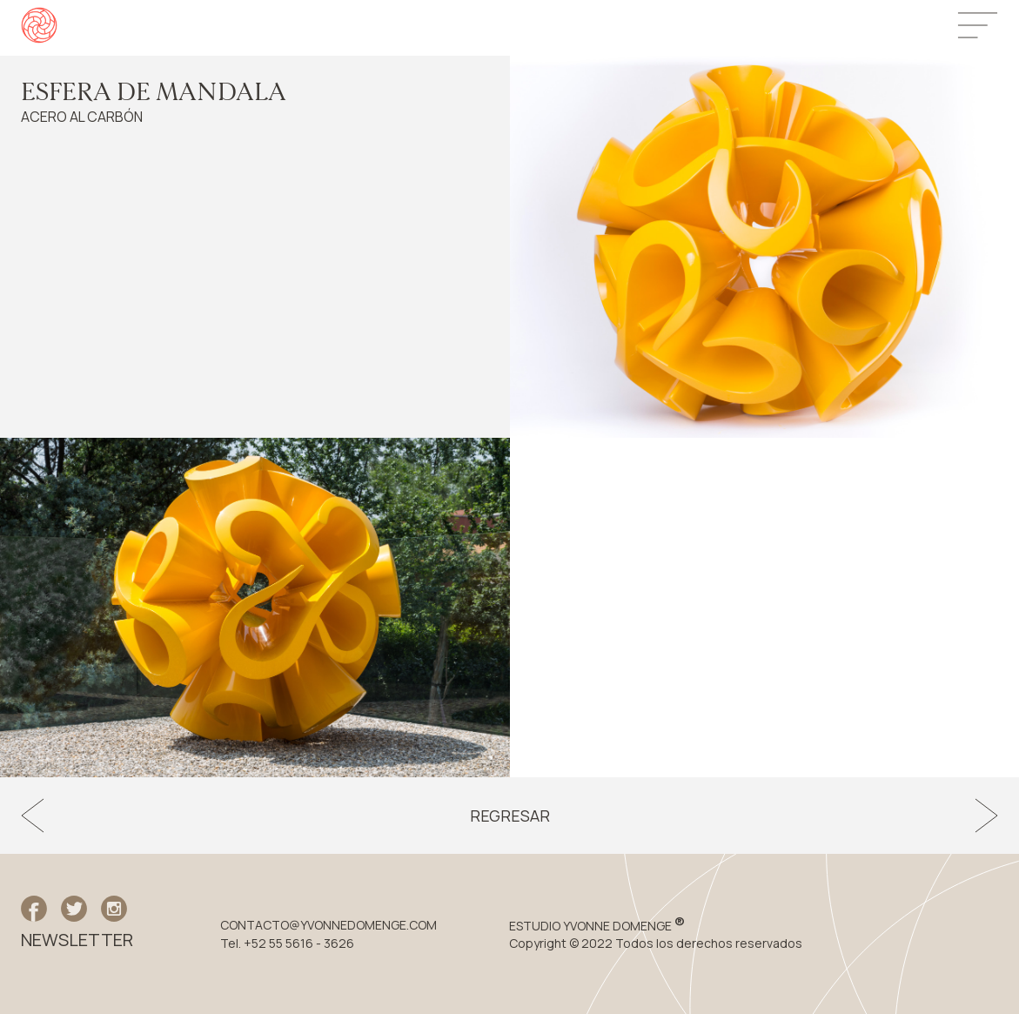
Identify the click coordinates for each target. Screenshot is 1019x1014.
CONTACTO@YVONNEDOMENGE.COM (328, 925)
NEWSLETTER (77, 940)
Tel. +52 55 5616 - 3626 (287, 943)
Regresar (510, 816)
